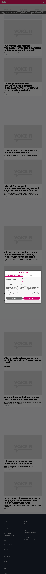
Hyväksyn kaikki (32, 298)
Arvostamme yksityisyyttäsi (14, 275)
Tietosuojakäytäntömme (36, 301)
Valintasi (32, 275)
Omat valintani (14, 298)
